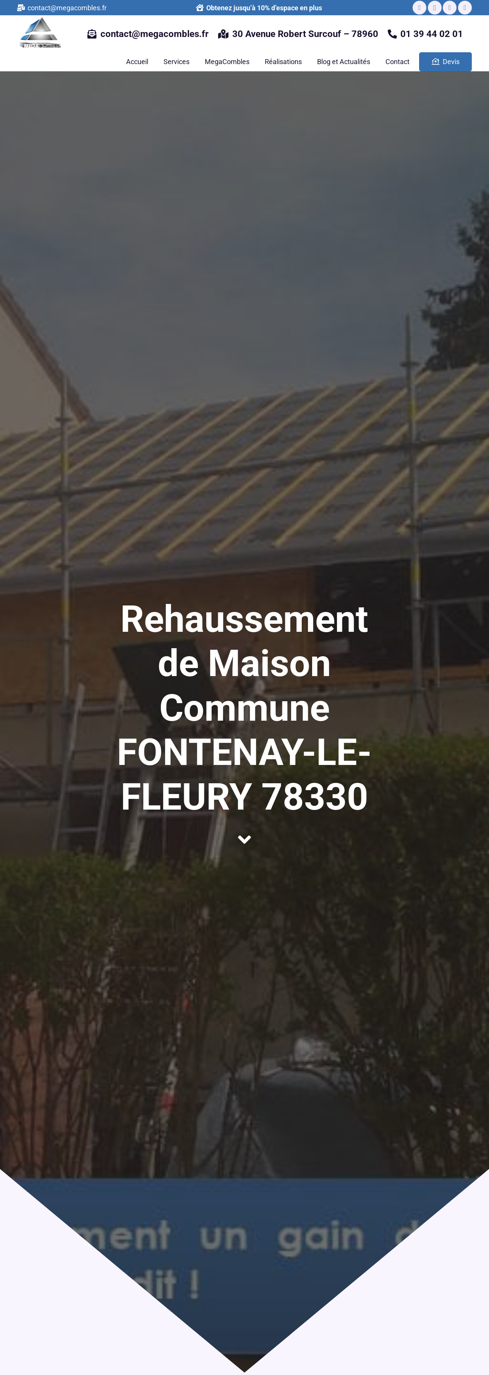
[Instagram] (435, 7)
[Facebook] (419, 7)
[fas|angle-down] (244, 839)
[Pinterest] (465, 7)
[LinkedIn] (450, 7)
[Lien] (42, 34)
